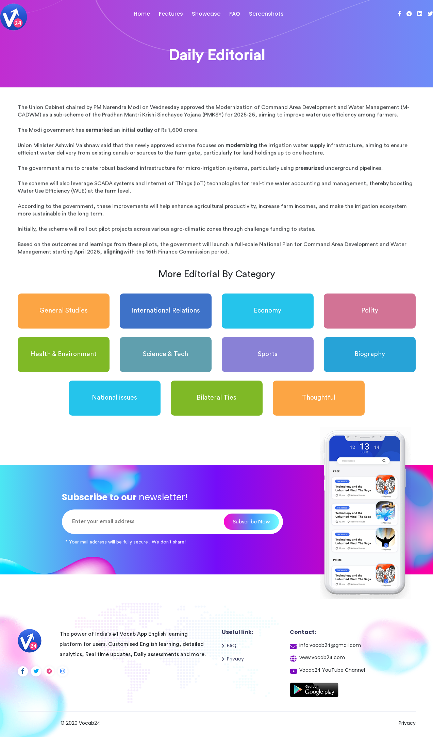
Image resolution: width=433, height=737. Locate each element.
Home (142, 14)
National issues (114, 398)
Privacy (235, 658)
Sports (268, 354)
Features (171, 14)
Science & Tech (165, 354)
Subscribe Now (251, 521)
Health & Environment (63, 354)
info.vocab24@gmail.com (330, 645)
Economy (267, 310)
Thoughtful (318, 398)
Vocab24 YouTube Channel (332, 670)
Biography (369, 354)
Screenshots (266, 14)
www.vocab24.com (322, 657)
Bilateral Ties (216, 398)
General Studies (63, 310)
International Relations (165, 310)
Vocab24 (89, 723)
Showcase (206, 14)
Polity (369, 310)
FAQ (234, 14)
